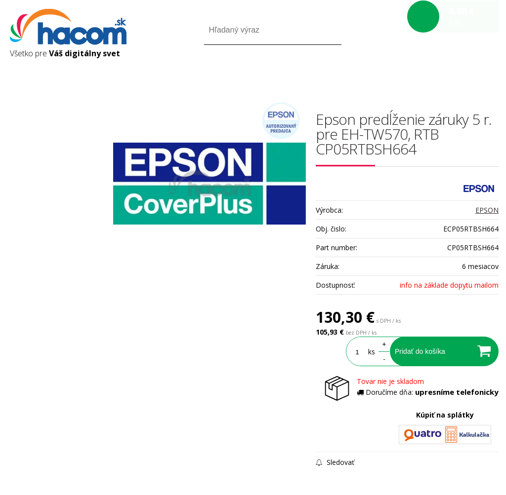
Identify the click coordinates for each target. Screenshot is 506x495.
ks (371, 351)
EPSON (487, 210)
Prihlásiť (416, 73)
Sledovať (335, 462)
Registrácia (456, 73)
